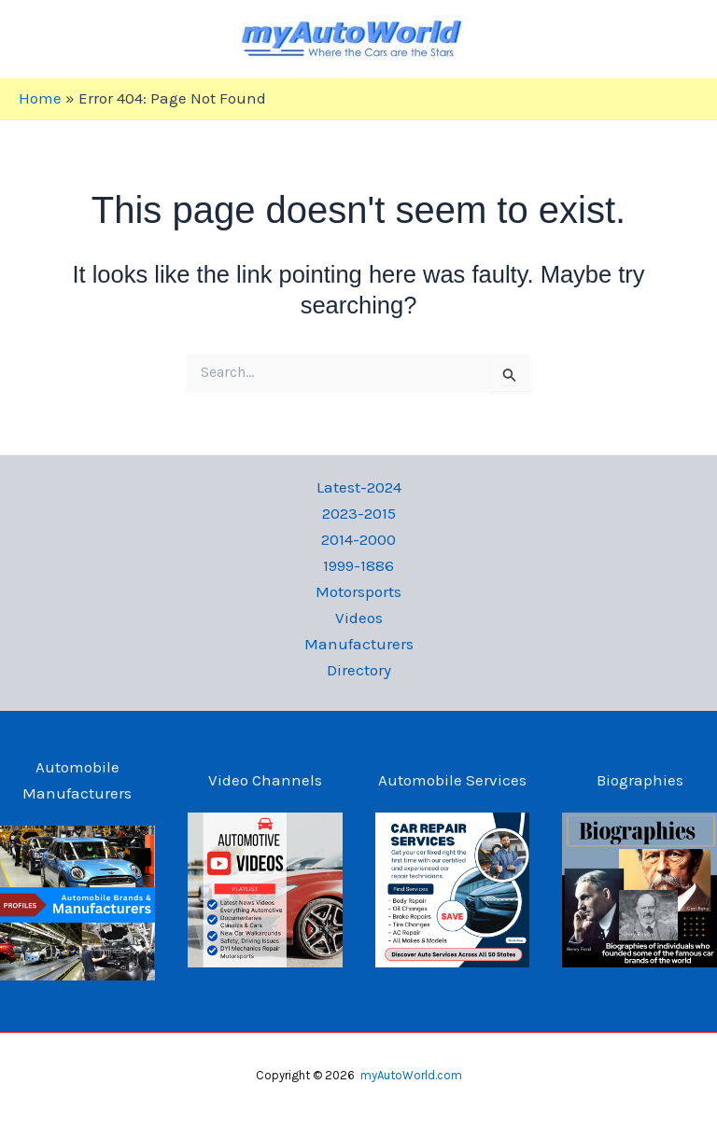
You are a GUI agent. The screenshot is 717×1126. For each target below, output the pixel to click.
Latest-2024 (358, 487)
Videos (359, 617)
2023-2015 (359, 513)
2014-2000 (358, 539)
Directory (359, 669)
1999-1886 (358, 565)
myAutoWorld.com (411, 1075)
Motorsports (358, 591)
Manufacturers (359, 643)
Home (40, 98)
